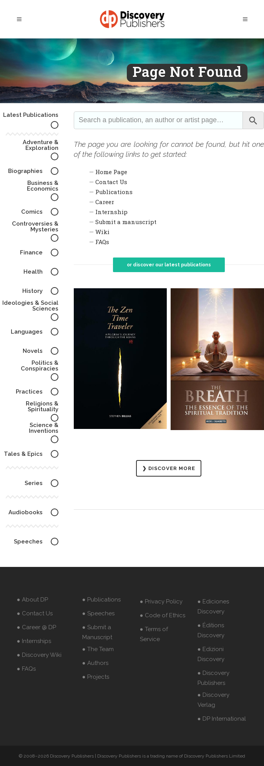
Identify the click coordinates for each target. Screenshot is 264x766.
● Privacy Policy (161, 601)
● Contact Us (35, 613)
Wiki (102, 232)
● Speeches (98, 613)
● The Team (98, 649)
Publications (114, 192)
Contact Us (111, 182)
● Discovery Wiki (39, 654)
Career (104, 202)
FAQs (102, 242)
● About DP (32, 599)
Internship (111, 212)
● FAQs (26, 668)
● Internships (34, 641)
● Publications (101, 599)
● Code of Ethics (162, 615)
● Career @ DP (36, 627)
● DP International (222, 718)
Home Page (111, 172)
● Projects (95, 676)
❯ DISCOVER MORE (168, 468)
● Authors (95, 663)
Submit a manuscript (125, 222)
